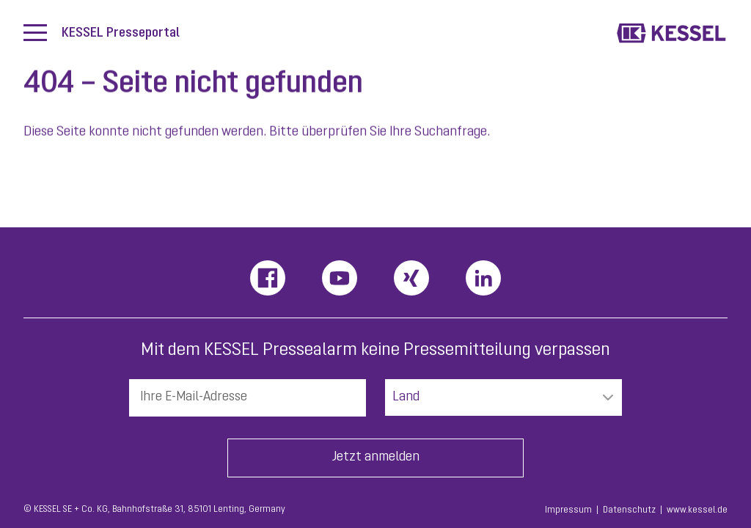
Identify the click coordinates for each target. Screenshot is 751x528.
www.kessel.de (697, 510)
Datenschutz (629, 510)
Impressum (568, 510)
